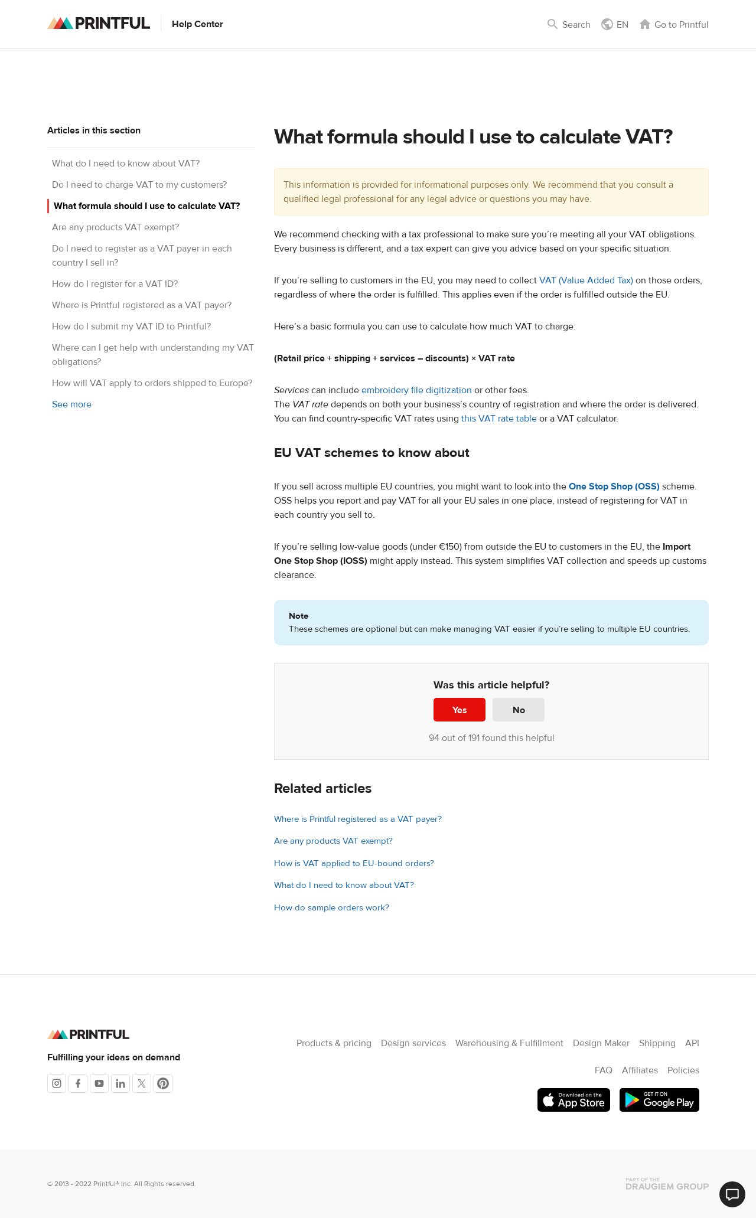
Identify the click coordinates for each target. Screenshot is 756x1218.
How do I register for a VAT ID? (115, 284)
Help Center (197, 24)
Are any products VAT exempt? (115, 227)
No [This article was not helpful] (519, 710)
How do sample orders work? (331, 907)
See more (72, 404)
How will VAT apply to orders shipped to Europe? (152, 383)
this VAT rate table (499, 418)
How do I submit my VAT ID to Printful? (131, 326)
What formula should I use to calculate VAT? (147, 206)
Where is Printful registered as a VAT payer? (142, 305)
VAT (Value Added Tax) (586, 280)
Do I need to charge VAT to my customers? (139, 185)
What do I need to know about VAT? (126, 163)
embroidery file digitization (416, 390)
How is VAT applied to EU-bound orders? (354, 863)
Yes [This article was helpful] (459, 710)
